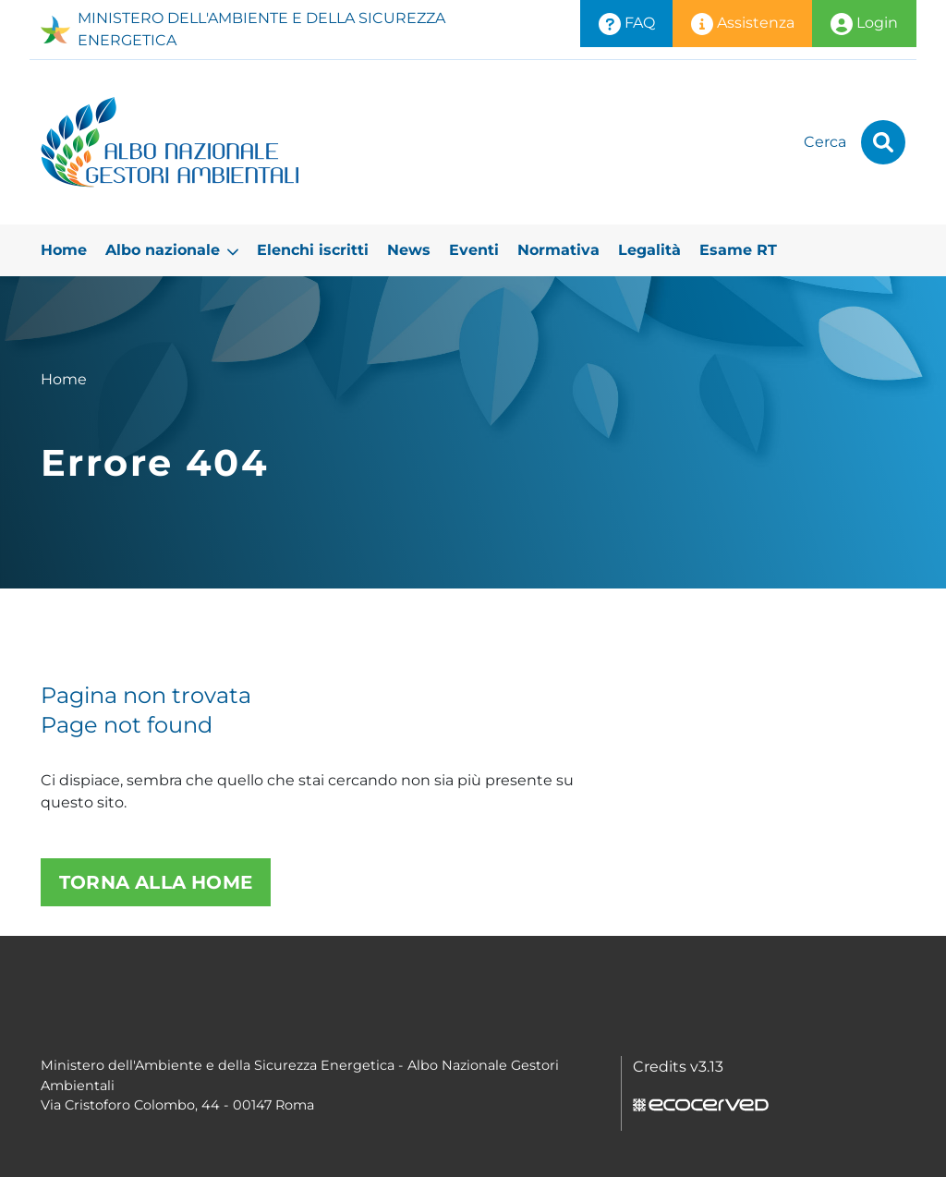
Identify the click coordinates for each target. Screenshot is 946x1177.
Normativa (558, 250)
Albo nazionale (171, 250)
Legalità (649, 250)
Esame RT (738, 250)
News (409, 250)
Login (864, 24)
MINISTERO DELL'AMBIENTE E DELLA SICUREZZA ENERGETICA (243, 29)
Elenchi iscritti (313, 250)
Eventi (474, 250)
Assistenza (742, 24)
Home (64, 250)
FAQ (627, 24)
